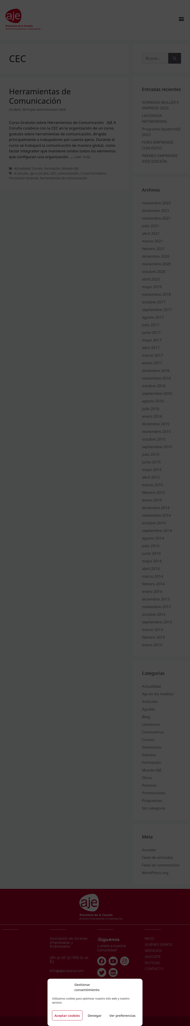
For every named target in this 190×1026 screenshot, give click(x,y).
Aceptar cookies (67, 1015)
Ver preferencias (122, 1015)
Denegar (94, 1015)
